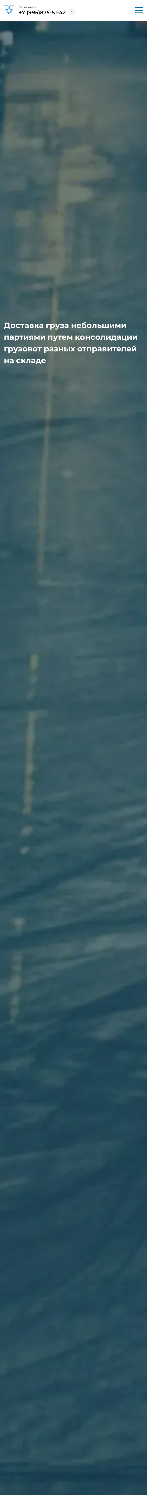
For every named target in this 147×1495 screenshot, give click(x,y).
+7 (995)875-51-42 (42, 12)
